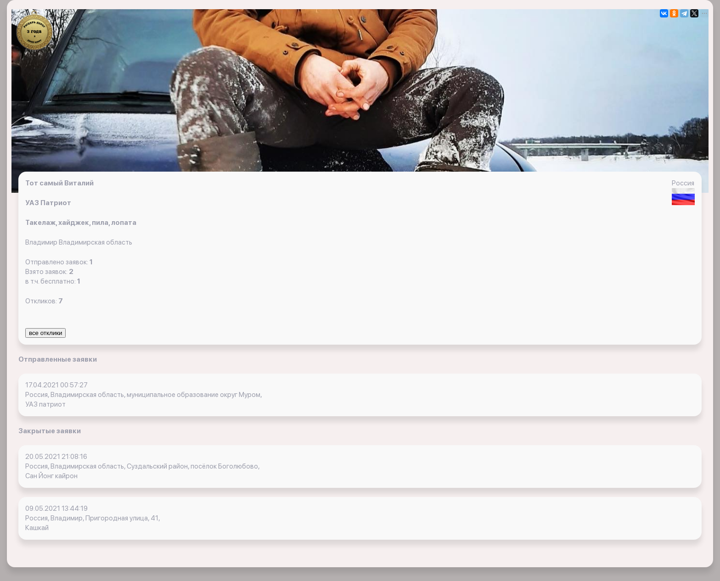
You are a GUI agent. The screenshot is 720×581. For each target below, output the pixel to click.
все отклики (45, 333)
